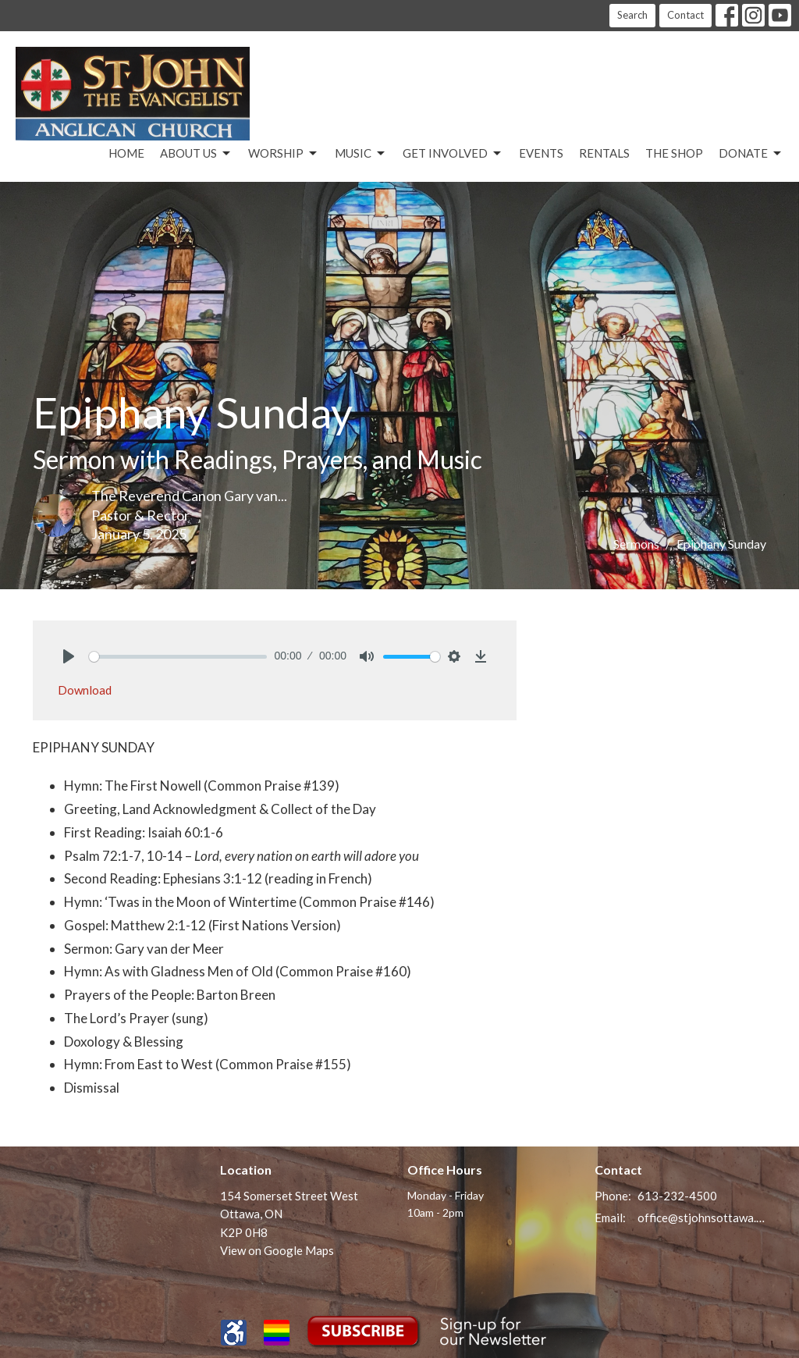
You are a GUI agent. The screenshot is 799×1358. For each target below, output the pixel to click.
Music (361, 154)
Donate (751, 154)
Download (85, 690)
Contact (685, 15)
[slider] (178, 656)
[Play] (68, 656)
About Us (196, 154)
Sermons (636, 543)
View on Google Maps (277, 1250)
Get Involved (453, 154)
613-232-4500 (677, 1196)
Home (126, 153)
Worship (283, 154)
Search (632, 15)
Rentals (604, 153)
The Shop (674, 153)
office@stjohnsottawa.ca (701, 1217)
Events (541, 153)
